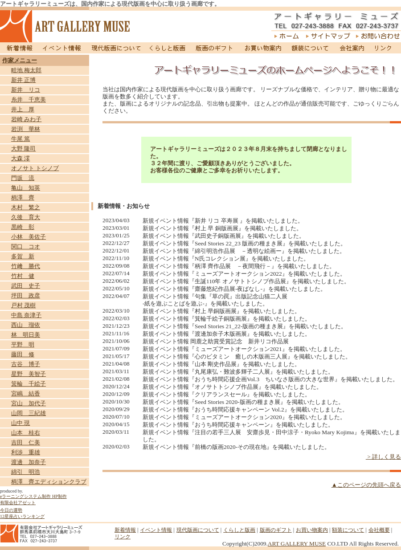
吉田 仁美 (25, 442)
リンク (385, 47)
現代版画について (116, 47)
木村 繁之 (25, 207)
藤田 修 (22, 354)
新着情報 (18, 47)
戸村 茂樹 (23, 305)
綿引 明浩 (25, 472)
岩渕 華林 (25, 129)
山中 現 (20, 423)
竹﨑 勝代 (25, 266)
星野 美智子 (28, 374)
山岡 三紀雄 (28, 413)
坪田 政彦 (25, 295)
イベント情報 (62, 47)
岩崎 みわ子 (26, 119)
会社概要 (379, 530)
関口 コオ (25, 246)
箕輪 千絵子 (28, 383)
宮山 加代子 (28, 403)
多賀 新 (22, 256)
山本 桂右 (25, 432)
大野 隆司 (23, 148)
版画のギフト (214, 47)
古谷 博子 (25, 364)
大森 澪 (20, 158)
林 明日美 (25, 334)
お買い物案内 (262, 47)
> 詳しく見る (383, 456)
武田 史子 (25, 285)
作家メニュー (19, 60)
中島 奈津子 (26, 315)
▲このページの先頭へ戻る (366, 484)
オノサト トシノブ (35, 168)
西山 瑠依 (25, 325)
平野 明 (22, 344)
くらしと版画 (168, 47)
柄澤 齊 (22, 197)
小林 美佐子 (28, 236)
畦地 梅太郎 (26, 70)
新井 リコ (25, 89)
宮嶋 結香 (25, 393)
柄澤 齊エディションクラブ (48, 481)
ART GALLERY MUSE (297, 543)
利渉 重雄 (25, 452)
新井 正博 (23, 80)
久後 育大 (25, 217)
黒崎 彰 (22, 227)
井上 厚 (22, 109)
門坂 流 (22, 178)
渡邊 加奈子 (28, 462)
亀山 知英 (25, 187)
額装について (310, 47)
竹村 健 (22, 276)
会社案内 (351, 47)
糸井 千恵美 (28, 99)
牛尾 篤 (20, 138)
